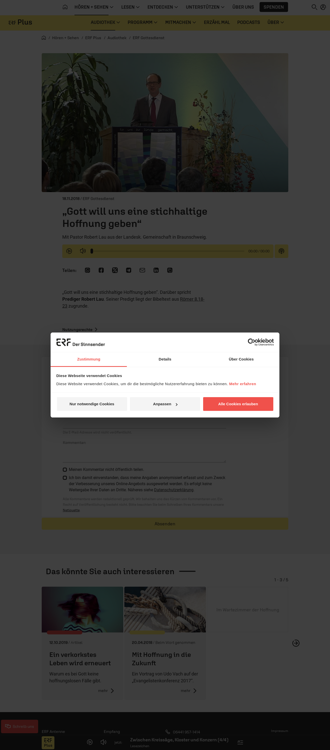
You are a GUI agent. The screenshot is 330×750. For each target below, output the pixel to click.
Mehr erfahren (242, 384)
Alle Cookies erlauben (238, 404)
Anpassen (165, 404)
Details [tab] (165, 359)
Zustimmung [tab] (88, 359)
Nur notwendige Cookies (92, 404)
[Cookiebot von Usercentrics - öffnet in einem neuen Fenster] (251, 342)
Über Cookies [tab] (241, 359)
